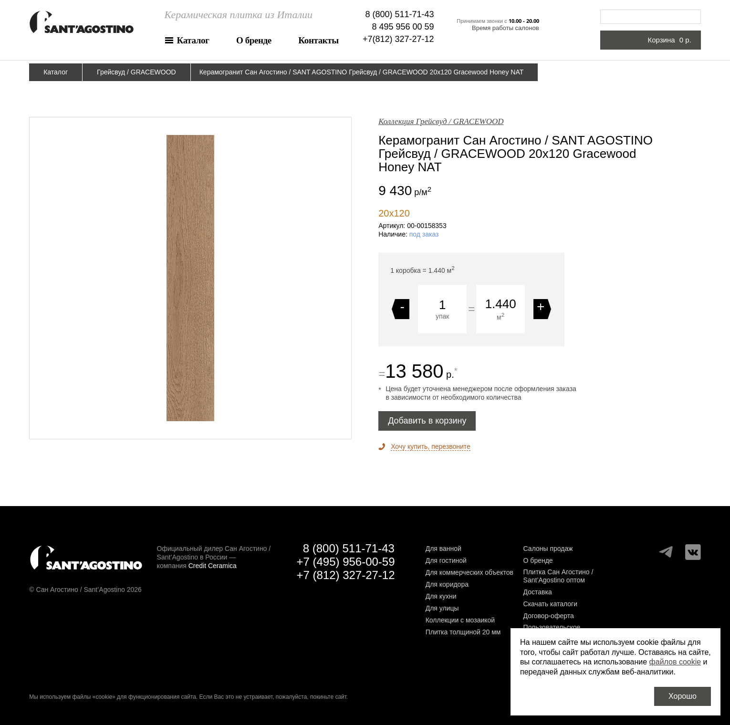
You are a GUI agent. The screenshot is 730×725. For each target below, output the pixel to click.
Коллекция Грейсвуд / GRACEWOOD (440, 121)
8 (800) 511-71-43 (399, 14)
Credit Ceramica (212, 566)
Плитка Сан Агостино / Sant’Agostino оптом (558, 576)
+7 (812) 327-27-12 (345, 575)
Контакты (318, 40)
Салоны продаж (548, 548)
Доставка (537, 592)
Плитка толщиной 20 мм (463, 632)
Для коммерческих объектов (469, 572)
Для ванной (443, 548)
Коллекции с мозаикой (460, 620)
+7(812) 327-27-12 (398, 39)
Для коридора (447, 584)
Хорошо (682, 696)
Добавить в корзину (427, 420)
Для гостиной (446, 560)
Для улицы (442, 608)
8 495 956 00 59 (403, 26)
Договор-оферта (548, 616)
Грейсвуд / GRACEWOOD (136, 72)
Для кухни (441, 596)
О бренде (253, 40)
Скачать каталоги (550, 604)
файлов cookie (675, 662)
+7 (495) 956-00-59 (345, 561)
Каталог (193, 40)
